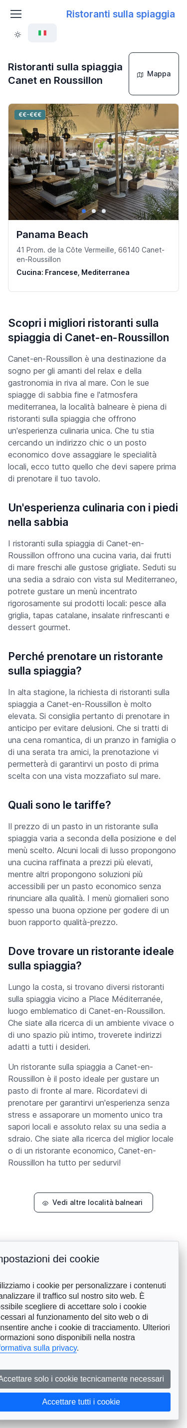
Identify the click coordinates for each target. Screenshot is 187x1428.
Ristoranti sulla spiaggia (120, 14)
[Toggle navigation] (15, 14)
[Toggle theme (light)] (18, 33)
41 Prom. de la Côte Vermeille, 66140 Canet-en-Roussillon (90, 254)
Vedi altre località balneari (92, 1202)
